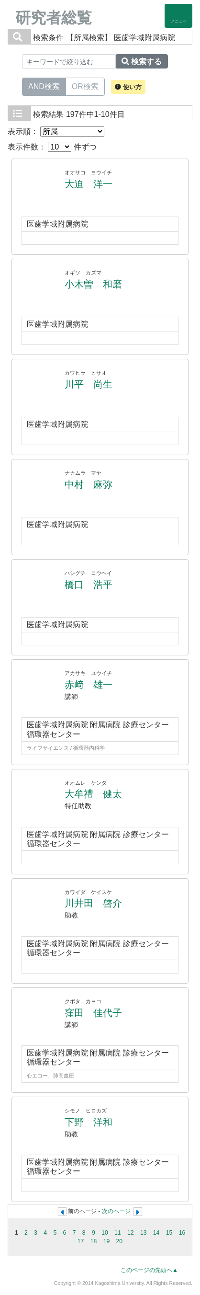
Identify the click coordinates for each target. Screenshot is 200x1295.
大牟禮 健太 (93, 794)
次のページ (116, 1211)
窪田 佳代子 (93, 1013)
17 (81, 1241)
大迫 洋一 (88, 184)
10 (104, 1232)
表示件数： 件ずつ (52, 147)
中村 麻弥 (88, 484)
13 (143, 1232)
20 (119, 1241)
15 (169, 1232)
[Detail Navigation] (178, 16)
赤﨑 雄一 (88, 684)
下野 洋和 (88, 1122)
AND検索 (44, 86)
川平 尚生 (88, 384)
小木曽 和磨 (93, 284)
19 (106, 1241)
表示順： (56, 131)
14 (156, 1232)
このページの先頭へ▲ (149, 1270)
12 (130, 1232)
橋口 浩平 (88, 584)
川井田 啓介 (93, 903)
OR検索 (85, 86)
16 (182, 1232)
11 (117, 1232)
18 (93, 1241)
